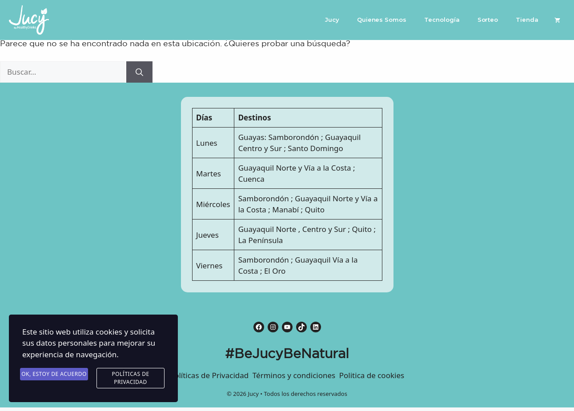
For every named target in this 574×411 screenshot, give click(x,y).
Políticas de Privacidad (130, 378)
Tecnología (442, 19)
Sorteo (488, 19)
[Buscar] (139, 72)
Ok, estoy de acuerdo (54, 374)
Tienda (527, 19)
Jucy (332, 19)
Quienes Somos (381, 19)
